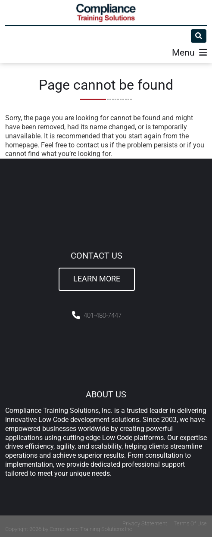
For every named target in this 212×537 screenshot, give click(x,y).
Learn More (96, 279)
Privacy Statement (144, 523)
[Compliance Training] (106, 12)
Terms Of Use (190, 523)
